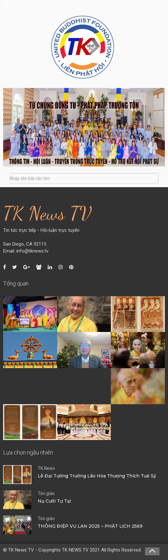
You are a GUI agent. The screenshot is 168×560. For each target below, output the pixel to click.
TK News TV (47, 213)
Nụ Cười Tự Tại (54, 501)
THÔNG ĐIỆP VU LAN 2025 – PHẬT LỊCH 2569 (90, 526)
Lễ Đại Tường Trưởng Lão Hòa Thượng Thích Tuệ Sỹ (97, 476)
